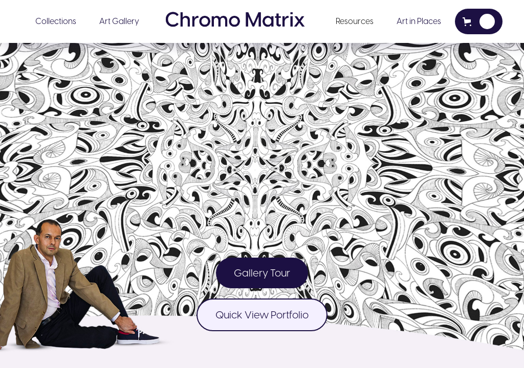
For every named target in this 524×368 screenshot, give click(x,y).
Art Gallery (119, 21)
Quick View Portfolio (262, 315)
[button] (55, 21)
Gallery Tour (262, 273)
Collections (55, 21)
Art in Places (419, 21)
